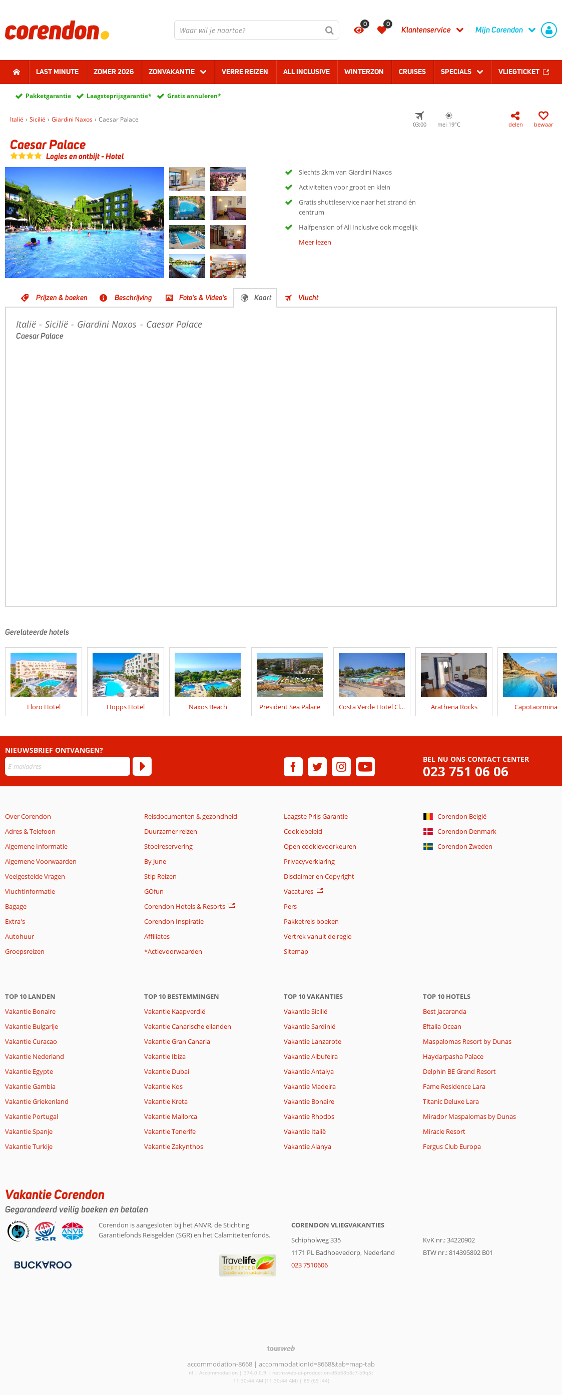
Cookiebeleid (303, 831)
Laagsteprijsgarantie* (119, 96)
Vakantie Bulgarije (31, 1026)
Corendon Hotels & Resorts (184, 906)
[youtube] (365, 766)
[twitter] (317, 766)
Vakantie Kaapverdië (174, 1011)
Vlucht (308, 297)
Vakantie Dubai (166, 1071)
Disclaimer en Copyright (319, 876)
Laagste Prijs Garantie (316, 816)
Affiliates (157, 936)
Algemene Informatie (36, 846)
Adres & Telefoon (30, 831)
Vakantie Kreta (166, 1101)
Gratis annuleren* (194, 96)
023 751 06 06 (465, 771)
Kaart (262, 297)
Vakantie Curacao (31, 1041)
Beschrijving (133, 297)
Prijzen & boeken (62, 297)
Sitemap (296, 951)
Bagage (16, 906)
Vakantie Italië (305, 1131)
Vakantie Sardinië (309, 1026)
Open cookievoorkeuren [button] (320, 846)
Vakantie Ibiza (165, 1056)
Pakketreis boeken (311, 921)
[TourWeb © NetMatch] (281, 1348)
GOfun (154, 891)
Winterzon (364, 71)
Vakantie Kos (163, 1086)
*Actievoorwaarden (173, 951)
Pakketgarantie (48, 96)
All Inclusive (306, 71)
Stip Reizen (160, 876)
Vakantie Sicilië (305, 1011)
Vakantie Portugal (31, 1116)
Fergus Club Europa (452, 1146)
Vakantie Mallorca (170, 1116)
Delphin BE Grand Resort (459, 1071)
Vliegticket (518, 71)
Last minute (57, 71)
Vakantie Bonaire (30, 1011)
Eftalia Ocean (442, 1026)
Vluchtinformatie (30, 891)
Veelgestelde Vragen (35, 876)
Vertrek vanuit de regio (318, 936)
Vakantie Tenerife (170, 1131)
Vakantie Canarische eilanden (187, 1026)
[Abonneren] (142, 766)
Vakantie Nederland (34, 1056)
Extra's (15, 921)
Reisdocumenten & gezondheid (190, 816)
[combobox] (256, 30)
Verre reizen (245, 71)
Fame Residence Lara (454, 1086)
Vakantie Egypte (29, 1071)
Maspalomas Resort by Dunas (467, 1041)
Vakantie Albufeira (311, 1056)
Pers (290, 906)
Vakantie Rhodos (309, 1116)
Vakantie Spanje (29, 1131)
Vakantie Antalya (309, 1071)
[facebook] (293, 766)
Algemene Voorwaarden (41, 861)
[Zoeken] (329, 30)
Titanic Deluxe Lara (451, 1101)
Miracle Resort (444, 1131)
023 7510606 (309, 1264)
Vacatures (298, 891)
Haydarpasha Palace (453, 1056)
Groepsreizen (25, 951)
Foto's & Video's (203, 297)
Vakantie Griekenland (37, 1101)
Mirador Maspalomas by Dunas (469, 1116)
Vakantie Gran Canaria (177, 1041)
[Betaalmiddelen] (42, 1264)
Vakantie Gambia (30, 1086)
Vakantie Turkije (29, 1146)
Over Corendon (28, 816)
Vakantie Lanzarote (312, 1041)
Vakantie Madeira (310, 1086)
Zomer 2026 (114, 71)
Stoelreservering (168, 846)
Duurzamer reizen (170, 831)
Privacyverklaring (309, 861)
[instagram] (341, 766)
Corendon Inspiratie (174, 921)
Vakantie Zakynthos (173, 1146)
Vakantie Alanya (307, 1146)
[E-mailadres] (67, 766)
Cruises (412, 71)
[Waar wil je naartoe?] (256, 30)
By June (155, 861)
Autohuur (19, 936)
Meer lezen (315, 242)
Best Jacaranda (444, 1011)
